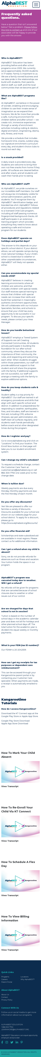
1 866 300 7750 (7, 1027)
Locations (24, 977)
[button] (20, 786)
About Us (5, 994)
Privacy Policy (6, 1000)
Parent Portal (6, 982)
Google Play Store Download (15, 721)
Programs (5, 977)
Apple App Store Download (14, 723)
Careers (4, 979)
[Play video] (20, 771)
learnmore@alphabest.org (15, 1029)
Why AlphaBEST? (28, 979)
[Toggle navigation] (36, 5)
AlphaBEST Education (12, 1024)
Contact (4, 997)
